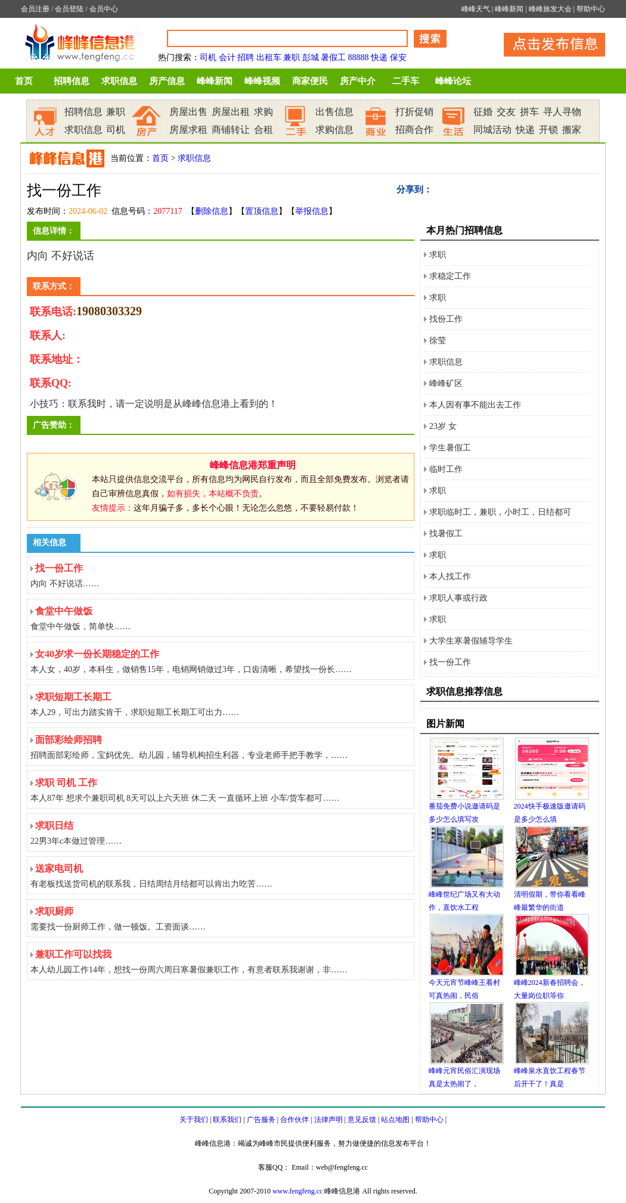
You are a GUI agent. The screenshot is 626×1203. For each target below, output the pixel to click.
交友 (506, 112)
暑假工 (333, 57)
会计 (227, 57)
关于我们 (193, 1119)
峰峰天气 (475, 9)
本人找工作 (450, 576)
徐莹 (437, 340)
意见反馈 (362, 1119)
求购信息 (334, 130)
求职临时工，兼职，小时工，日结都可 (500, 512)
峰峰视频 (262, 81)
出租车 (268, 57)
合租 (263, 130)
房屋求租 (188, 130)
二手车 (405, 81)
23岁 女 (443, 426)
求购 (263, 112)
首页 (24, 81)
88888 (358, 57)
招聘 (245, 57)
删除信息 (211, 211)
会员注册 (35, 9)
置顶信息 (261, 211)
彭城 (310, 57)
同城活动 (492, 130)
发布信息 (548, 42)
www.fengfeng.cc (297, 1191)
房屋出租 (231, 112)
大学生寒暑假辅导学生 (471, 640)
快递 (379, 57)
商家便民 (310, 81)
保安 (398, 57)
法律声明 (328, 1119)
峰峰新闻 (509, 9)
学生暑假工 (450, 447)
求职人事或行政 (458, 597)
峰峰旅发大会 (550, 9)
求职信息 (119, 81)
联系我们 (227, 1119)
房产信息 (167, 81)
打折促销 (414, 112)
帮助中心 (591, 9)
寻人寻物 (562, 112)
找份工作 (446, 319)
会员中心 (103, 9)
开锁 (548, 130)
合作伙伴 (294, 1119)
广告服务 (261, 1119)
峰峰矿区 (446, 383)
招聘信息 (71, 81)
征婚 (482, 112)
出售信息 (334, 112)
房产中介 (358, 81)
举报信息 (312, 211)
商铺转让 (231, 130)
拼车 (529, 112)
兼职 (291, 57)
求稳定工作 (450, 276)
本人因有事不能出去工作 (475, 404)
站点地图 (395, 1119)
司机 (208, 57)
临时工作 (446, 469)
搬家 (571, 130)
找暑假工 (446, 533)
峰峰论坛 (453, 81)
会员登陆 (69, 9)
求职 (437, 254)
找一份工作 (450, 662)
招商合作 (414, 130)
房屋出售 (188, 112)
